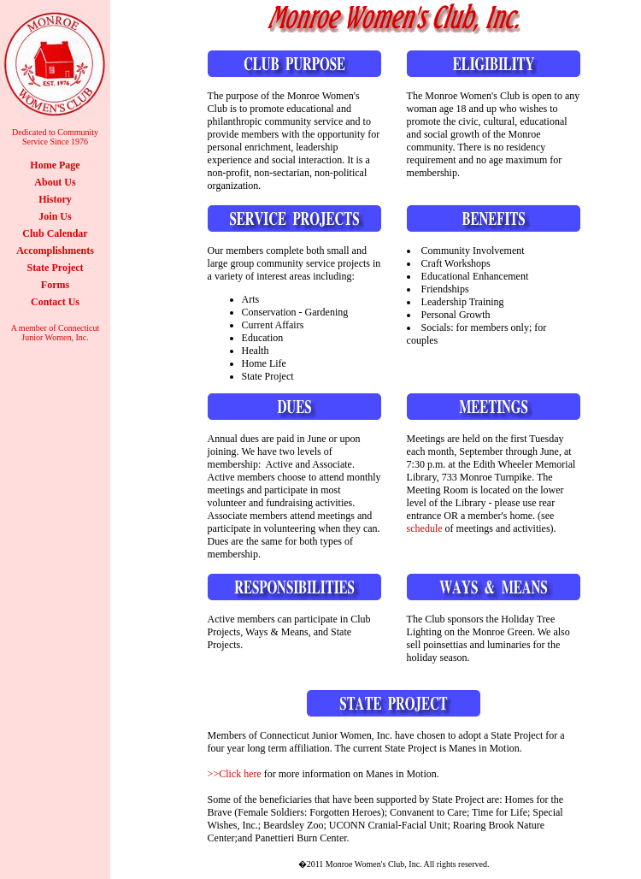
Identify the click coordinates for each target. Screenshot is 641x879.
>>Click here (235, 774)
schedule (425, 528)
